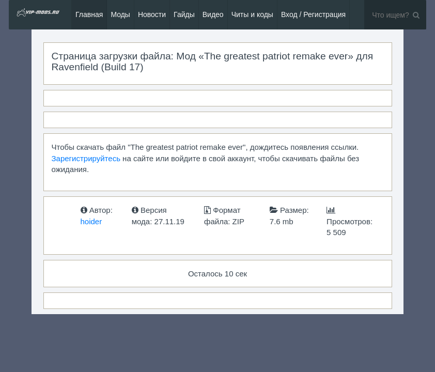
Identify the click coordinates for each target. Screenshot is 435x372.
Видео (213, 14)
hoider (91, 221)
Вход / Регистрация (313, 14)
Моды (120, 14)
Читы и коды (252, 14)
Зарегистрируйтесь (86, 158)
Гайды (184, 14)
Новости (152, 14)
